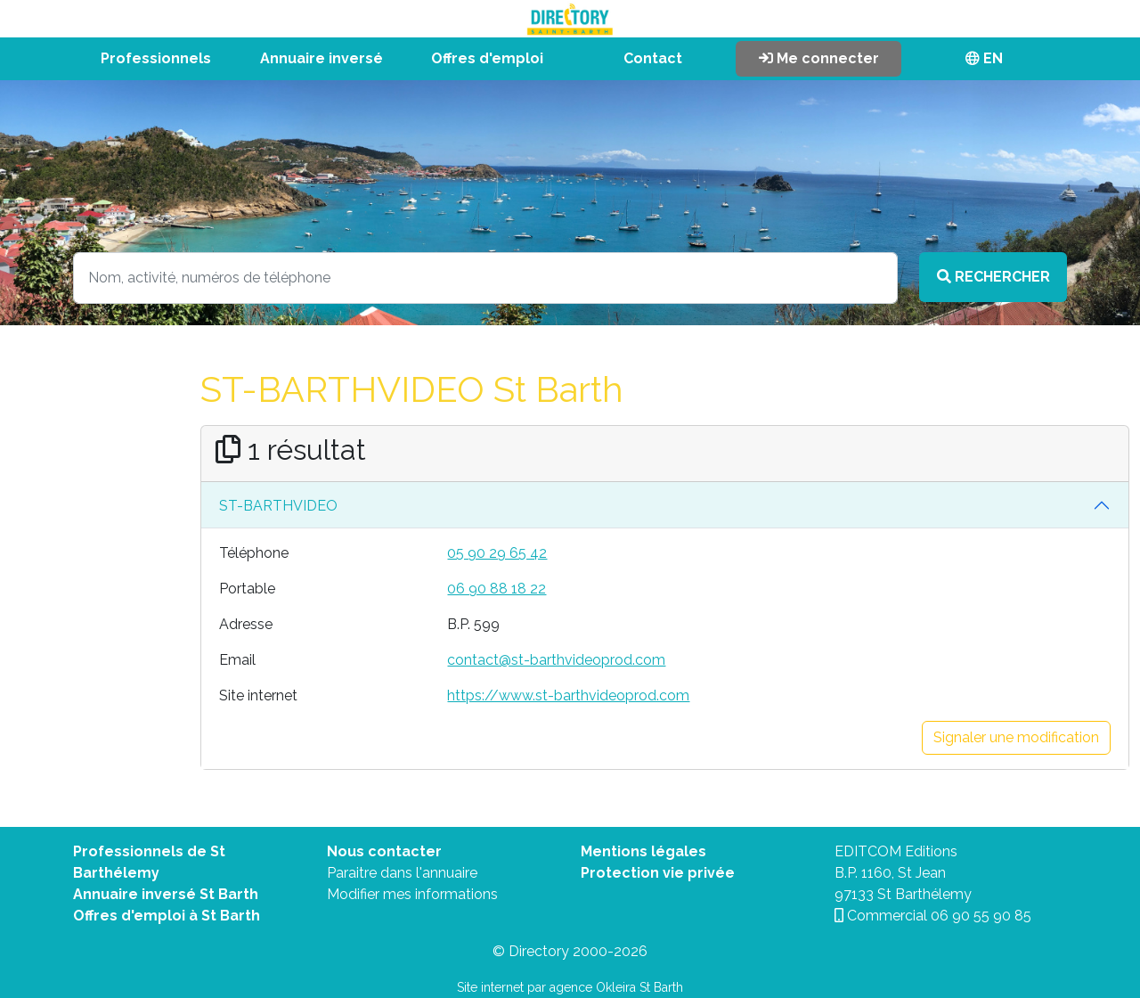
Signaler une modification (1016, 737)
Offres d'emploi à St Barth (166, 915)
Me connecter (819, 58)
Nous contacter (384, 851)
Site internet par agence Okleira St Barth (570, 987)
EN (984, 58)
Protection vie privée (658, 872)
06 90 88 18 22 (496, 588)
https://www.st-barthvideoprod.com (568, 695)
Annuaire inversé (321, 58)
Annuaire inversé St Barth (165, 894)
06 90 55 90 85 (981, 915)
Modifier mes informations (412, 894)
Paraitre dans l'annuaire (402, 872)
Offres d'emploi (487, 58)
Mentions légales (643, 851)
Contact (652, 58)
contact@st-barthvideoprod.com (556, 659)
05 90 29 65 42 (497, 552)
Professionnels (156, 58)
